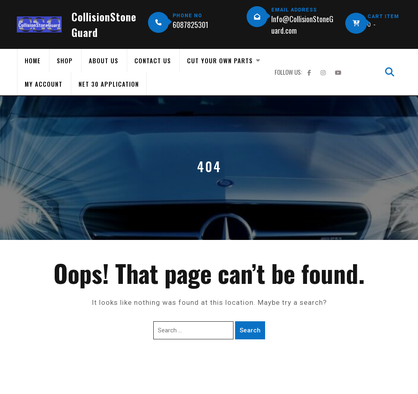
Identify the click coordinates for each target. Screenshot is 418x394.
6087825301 (190, 24)
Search (250, 330)
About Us (103, 60)
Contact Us (152, 60)
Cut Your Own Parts (220, 60)
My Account (43, 83)
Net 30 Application (109, 83)
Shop (65, 60)
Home (33, 60)
